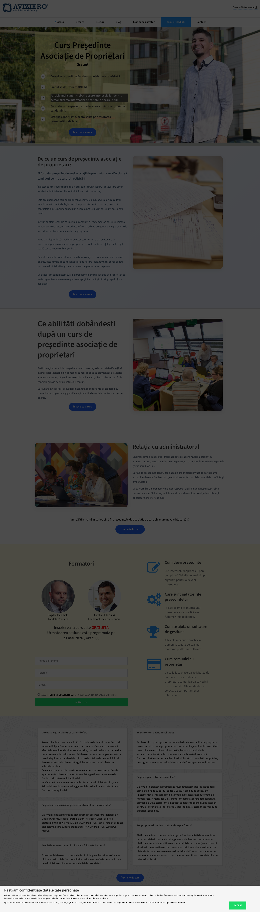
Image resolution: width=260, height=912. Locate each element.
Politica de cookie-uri (138, 902)
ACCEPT (238, 905)
